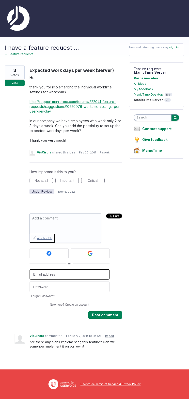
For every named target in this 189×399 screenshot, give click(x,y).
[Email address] (70, 274)
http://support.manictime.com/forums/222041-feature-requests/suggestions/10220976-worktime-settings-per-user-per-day (75, 106)
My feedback (143, 89)
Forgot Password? (43, 296)
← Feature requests (19, 54)
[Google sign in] (90, 253)
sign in (173, 47)
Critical (96, 181)
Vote (15, 83)
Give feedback (155, 139)
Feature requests (147, 69)
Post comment (105, 315)
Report (109, 336)
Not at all (43, 181)
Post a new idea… (147, 78)
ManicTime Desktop (148, 94)
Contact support (157, 129)
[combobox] (153, 117)
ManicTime (152, 150)
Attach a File (44, 238)
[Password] (70, 287)
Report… (105, 152)
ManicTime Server (150, 72)
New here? (69, 304)
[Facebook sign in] (49, 253)
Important (69, 181)
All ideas (140, 83)
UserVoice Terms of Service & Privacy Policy (110, 384)
